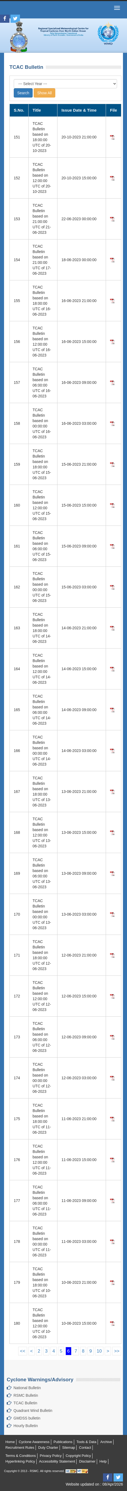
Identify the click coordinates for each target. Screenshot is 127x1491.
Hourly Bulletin (25, 1426)
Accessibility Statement (57, 1461)
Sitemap (68, 1447)
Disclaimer (87, 1461)
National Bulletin (27, 1388)
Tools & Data (86, 1442)
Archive (106, 1442)
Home (10, 1442)
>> (116, 1351)
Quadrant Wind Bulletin (32, 1410)
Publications (62, 1442)
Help (103, 1461)
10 (99, 1351)
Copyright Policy (78, 1456)
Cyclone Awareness (34, 1442)
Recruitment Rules (19, 1447)
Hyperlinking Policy (20, 1461)
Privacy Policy (51, 1456)
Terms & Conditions (20, 1456)
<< (22, 1351)
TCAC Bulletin (25, 1403)
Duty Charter (48, 1447)
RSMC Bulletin (25, 1395)
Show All (44, 93)
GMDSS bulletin (26, 1418)
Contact (85, 1447)
